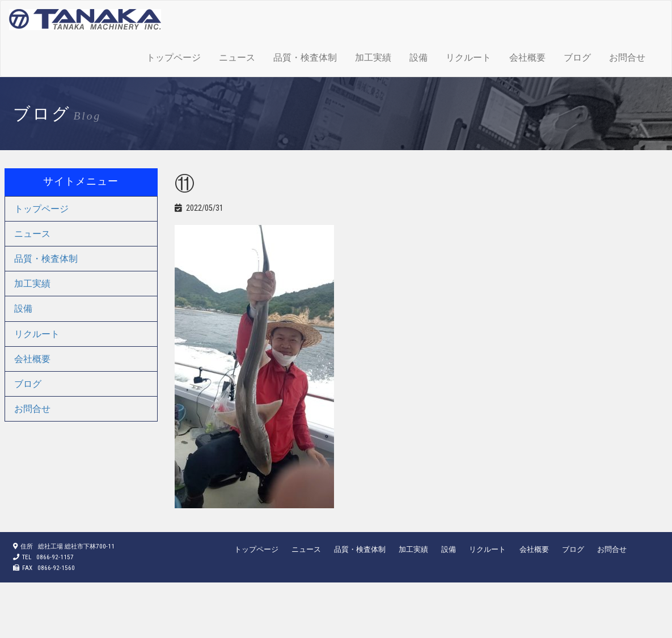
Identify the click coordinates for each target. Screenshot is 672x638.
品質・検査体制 (305, 57)
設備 (418, 57)
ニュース (237, 57)
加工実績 (373, 57)
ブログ (577, 57)
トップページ (173, 57)
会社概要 (527, 57)
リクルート (468, 57)
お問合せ (627, 57)
